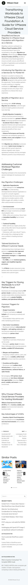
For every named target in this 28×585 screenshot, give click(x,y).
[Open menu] (24, 3)
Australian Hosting (7, 533)
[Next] (24, 473)
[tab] (11, 487)
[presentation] (7, 464)
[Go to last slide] (4, 473)
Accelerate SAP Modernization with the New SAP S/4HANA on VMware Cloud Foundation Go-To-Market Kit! (7, 439)
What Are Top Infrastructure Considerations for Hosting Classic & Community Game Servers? (12, 511)
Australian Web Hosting (8, 556)
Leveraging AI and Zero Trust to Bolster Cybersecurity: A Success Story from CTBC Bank (20, 438)
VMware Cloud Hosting (14, 6)
